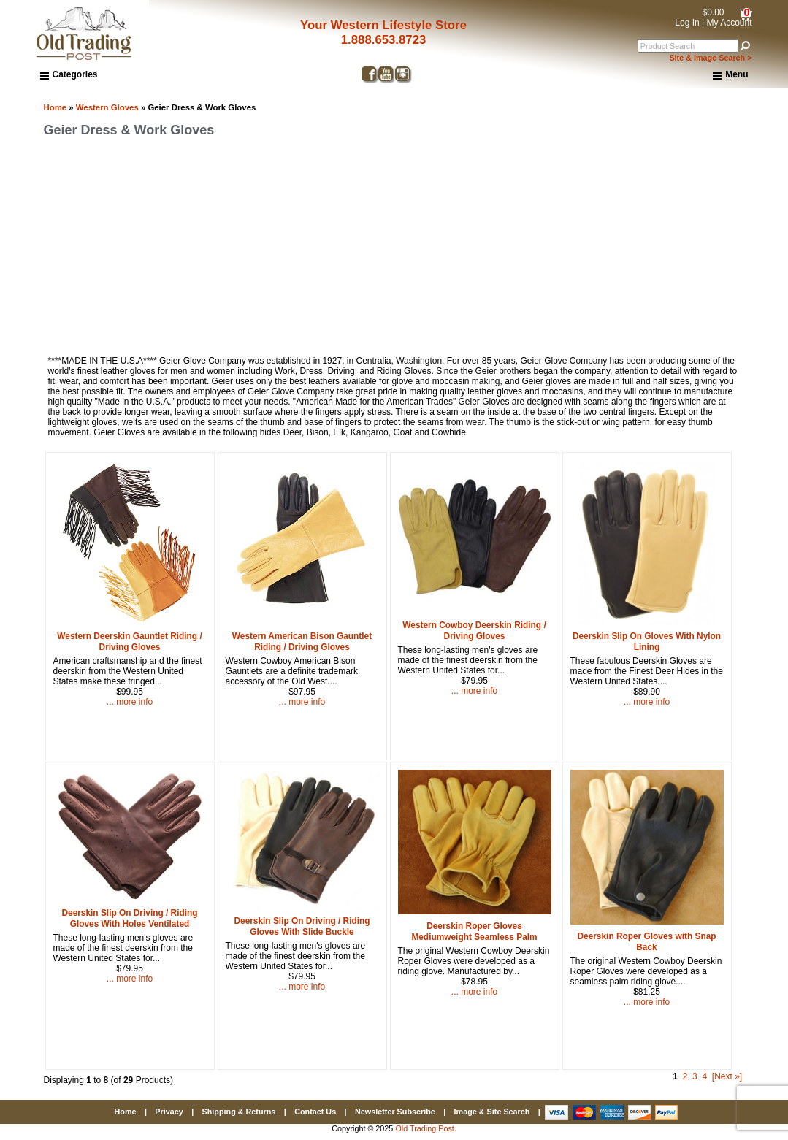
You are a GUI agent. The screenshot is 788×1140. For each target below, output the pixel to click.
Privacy (169, 1111)
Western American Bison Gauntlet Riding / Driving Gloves (302, 641)
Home (55, 107)
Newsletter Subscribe (395, 1111)
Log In (687, 23)
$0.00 (713, 12)
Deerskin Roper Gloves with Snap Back (646, 941)
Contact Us (315, 1111)
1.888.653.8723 (383, 40)
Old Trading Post (424, 1128)
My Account (728, 23)
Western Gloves (107, 107)
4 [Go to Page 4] (704, 1076)
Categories (69, 74)
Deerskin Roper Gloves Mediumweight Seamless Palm (474, 931)
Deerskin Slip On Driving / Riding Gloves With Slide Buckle (302, 926)
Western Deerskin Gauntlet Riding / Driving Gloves (129, 641)
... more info (130, 702)
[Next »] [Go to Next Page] (727, 1076)
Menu (730, 75)
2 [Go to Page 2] (685, 1076)
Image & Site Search (492, 1111)
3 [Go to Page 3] (694, 1076)
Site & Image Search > (710, 57)
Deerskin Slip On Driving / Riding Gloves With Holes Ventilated (129, 918)
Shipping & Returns (239, 1111)
